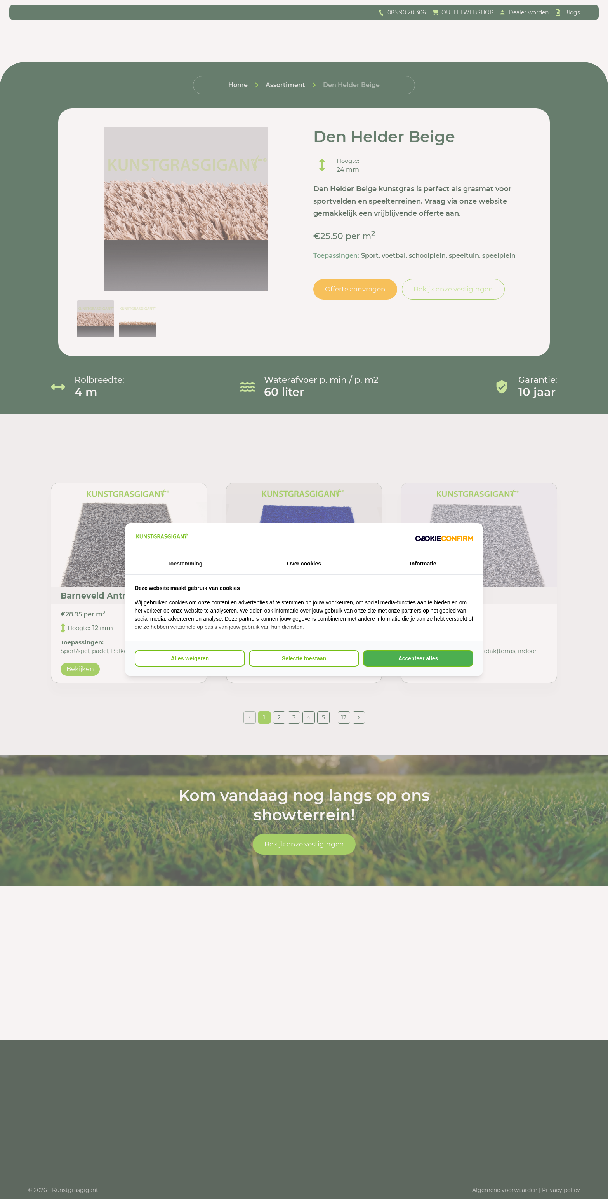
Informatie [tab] (423, 563)
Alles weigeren (190, 658)
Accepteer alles (418, 658)
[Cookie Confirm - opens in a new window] (444, 538)
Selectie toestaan (304, 658)
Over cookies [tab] (304, 563)
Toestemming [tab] (184, 563)
